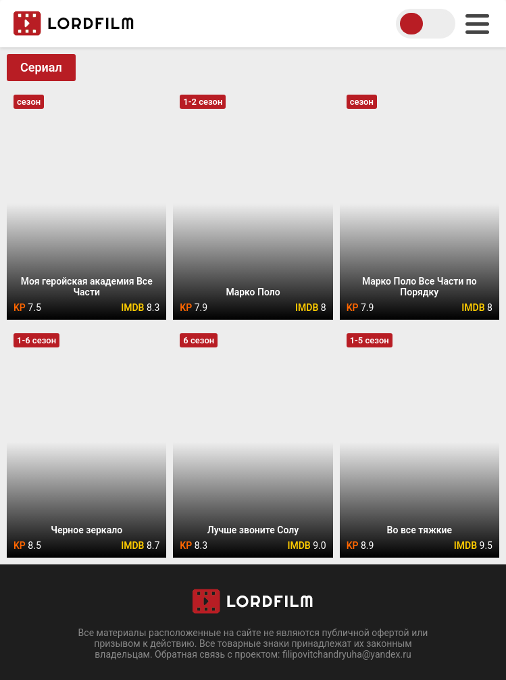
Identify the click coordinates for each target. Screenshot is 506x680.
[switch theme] (425, 24)
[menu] (477, 24)
